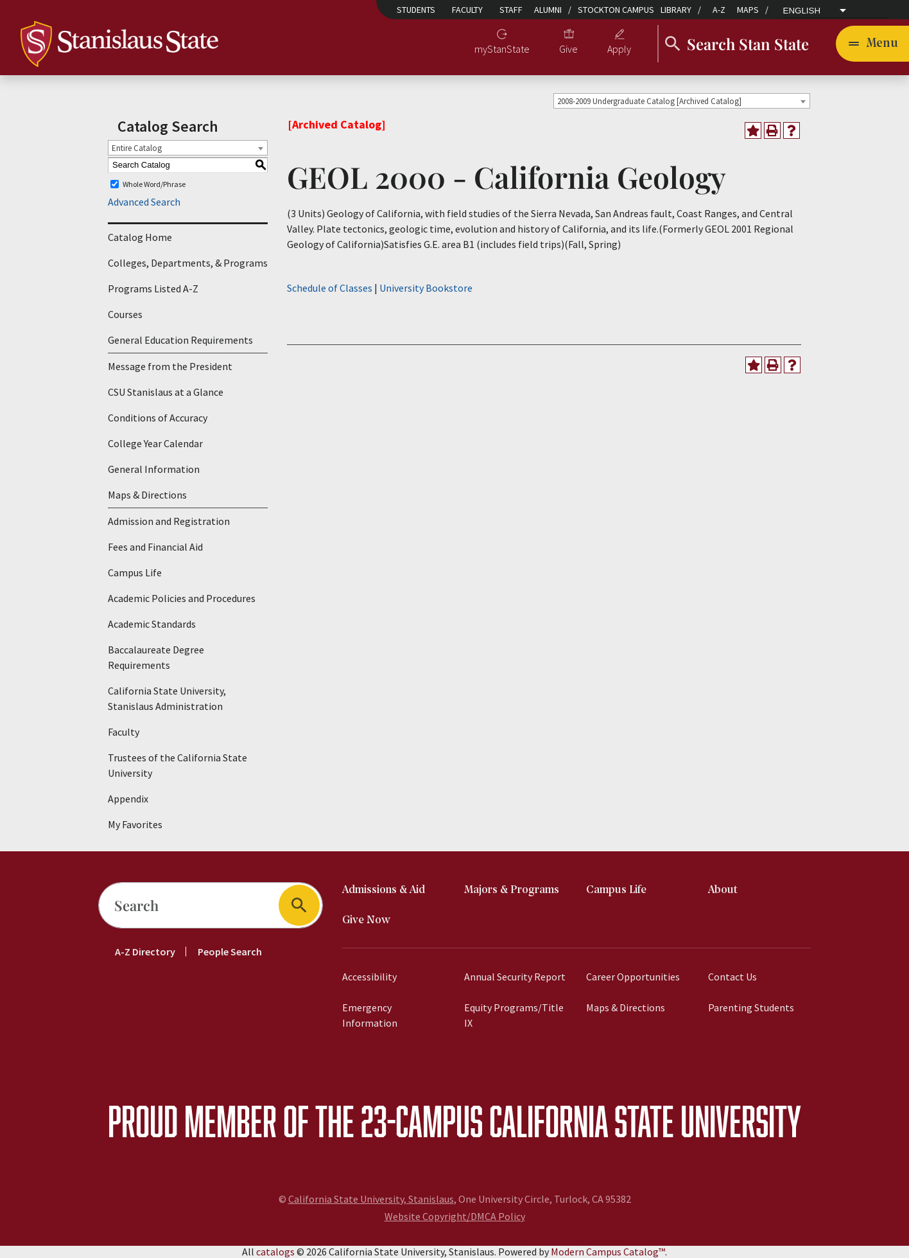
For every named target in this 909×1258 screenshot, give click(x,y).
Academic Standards (152, 623)
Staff (511, 9)
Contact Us (732, 976)
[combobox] (681, 101)
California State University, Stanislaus (371, 1198)
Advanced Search (144, 201)
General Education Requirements (180, 339)
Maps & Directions (147, 494)
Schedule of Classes (329, 287)
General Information (154, 469)
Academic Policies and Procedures (181, 598)
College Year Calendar (155, 443)
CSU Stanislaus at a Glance (165, 391)
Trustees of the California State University (177, 765)
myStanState (502, 48)
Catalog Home (140, 237)
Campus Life (135, 572)
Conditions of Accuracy (157, 417)
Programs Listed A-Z (153, 288)
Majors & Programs (511, 890)
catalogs (275, 1251)
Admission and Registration (169, 521)
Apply (619, 48)
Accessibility (369, 976)
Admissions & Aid (383, 890)
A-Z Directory (145, 951)
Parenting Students (751, 1007)
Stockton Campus (616, 9)
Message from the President (170, 366)
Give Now (366, 920)
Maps (748, 9)
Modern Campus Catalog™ (608, 1251)
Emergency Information (369, 1015)
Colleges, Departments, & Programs (188, 262)
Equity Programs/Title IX (514, 1015)
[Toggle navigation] (872, 44)
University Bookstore (425, 287)
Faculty (467, 9)
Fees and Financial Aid (155, 546)
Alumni (548, 9)
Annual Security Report (515, 976)
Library (676, 9)
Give (568, 48)
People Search (230, 951)
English (802, 11)
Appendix (128, 798)
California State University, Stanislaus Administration (167, 698)
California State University (645, 1120)
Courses (125, 314)
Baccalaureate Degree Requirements (156, 657)
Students (416, 9)
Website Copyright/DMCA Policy (455, 1216)
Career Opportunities (633, 976)
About (723, 890)
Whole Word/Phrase (154, 184)
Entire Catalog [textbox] (137, 148)
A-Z (719, 9)
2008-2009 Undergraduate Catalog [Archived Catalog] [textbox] (649, 101)
